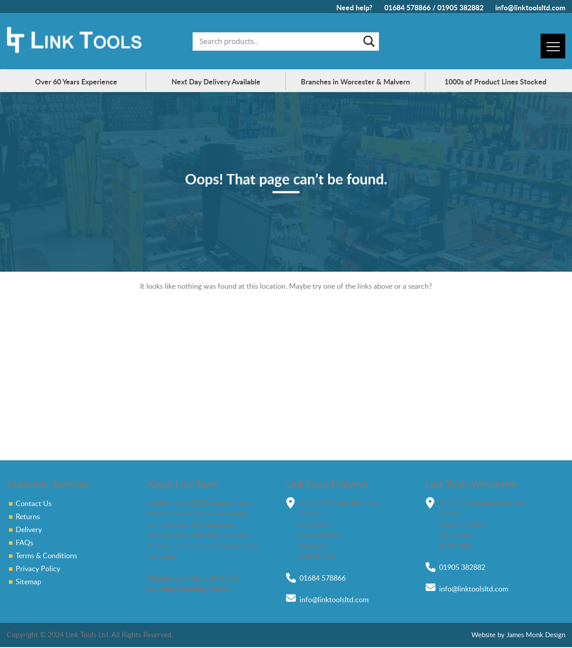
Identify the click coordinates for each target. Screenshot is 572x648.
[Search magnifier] (368, 41)
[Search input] (279, 41)
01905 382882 (460, 7)
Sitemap (28, 581)
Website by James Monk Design (518, 634)
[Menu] (553, 46)
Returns (28, 516)
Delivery (29, 529)
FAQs (24, 542)
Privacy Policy (38, 568)
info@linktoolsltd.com (530, 7)
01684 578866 (407, 7)
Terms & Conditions (46, 555)
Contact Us (34, 503)
